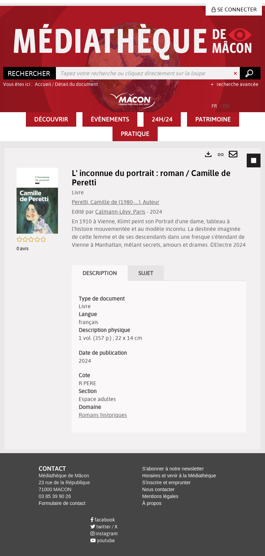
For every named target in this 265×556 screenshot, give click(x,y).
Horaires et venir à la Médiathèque (179, 475)
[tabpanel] (132, 299)
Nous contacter (158, 489)
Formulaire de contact (62, 503)
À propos (151, 503)
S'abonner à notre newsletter (173, 468)
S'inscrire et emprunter (166, 482)
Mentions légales (160, 496)
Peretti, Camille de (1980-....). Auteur (115, 201)
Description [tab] (99, 273)
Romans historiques (103, 414)
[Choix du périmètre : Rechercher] (29, 73)
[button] (51, 119)
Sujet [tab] (145, 273)
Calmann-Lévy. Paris (120, 211)
